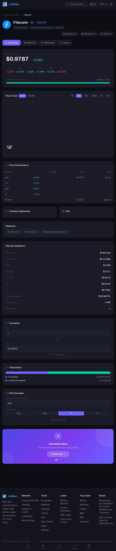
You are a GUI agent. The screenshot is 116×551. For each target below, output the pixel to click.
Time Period (11, 409)
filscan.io (31, 232)
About (64, 42)
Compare (45, 509)
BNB (82, 513)
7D (79, 96)
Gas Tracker (47, 521)
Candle (31, 96)
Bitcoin (83, 500)
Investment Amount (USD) (17, 398)
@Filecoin (88, 34)
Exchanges (46, 500)
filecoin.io (70, 34)
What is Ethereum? (65, 509)
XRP (82, 517)
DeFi (43, 517)
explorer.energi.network (55, 232)
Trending (26, 504)
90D (94, 96)
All (107, 96)
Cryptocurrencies (10, 15)
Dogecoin (84, 521)
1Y (101, 96)
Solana (83, 509)
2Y (97, 413)
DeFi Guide (65, 515)
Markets (29, 42)
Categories (27, 516)
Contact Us (58, 454)
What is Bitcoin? (64, 502)
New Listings (28, 520)
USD (7, 343)
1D (72, 96)
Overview (11, 42)
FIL (7, 328)
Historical (47, 42)
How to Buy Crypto (66, 521)
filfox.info (14, 232)
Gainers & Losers (26, 510)
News (44, 525)
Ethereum (84, 504)
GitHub (106, 34)
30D (86, 96)
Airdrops (45, 530)
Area (22, 96)
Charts (44, 513)
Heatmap (45, 504)
